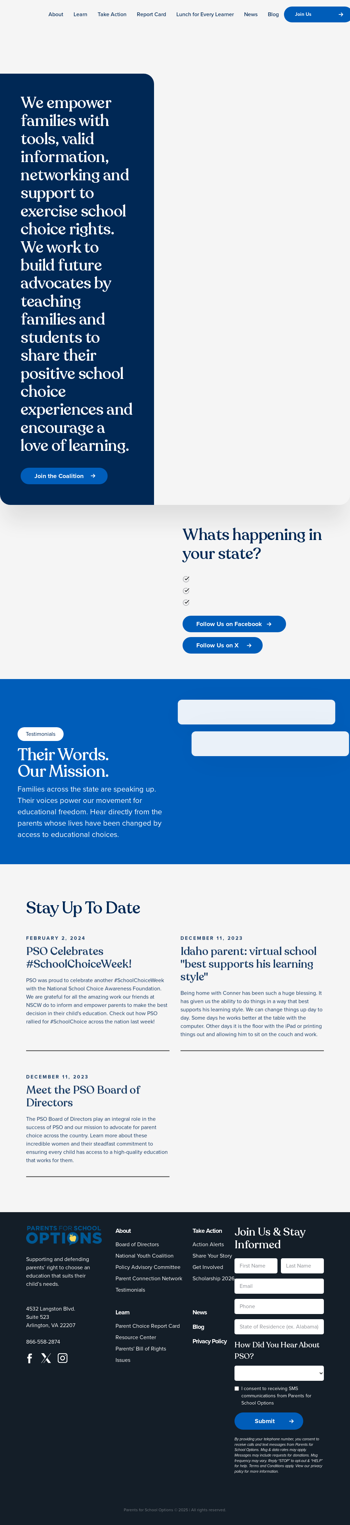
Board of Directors (137, 1244)
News (251, 14)
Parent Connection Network (149, 1278)
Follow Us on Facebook (229, 623)
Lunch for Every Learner (205, 14)
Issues (123, 1360)
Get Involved (208, 1267)
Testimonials (130, 1290)
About (55, 14)
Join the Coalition (59, 476)
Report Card (151, 14)
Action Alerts (208, 1244)
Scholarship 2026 (213, 1278)
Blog (273, 14)
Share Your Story (212, 1256)
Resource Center (136, 1337)
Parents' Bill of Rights (141, 1349)
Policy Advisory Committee (148, 1267)
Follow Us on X (217, 645)
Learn (80, 14)
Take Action (112, 14)
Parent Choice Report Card (148, 1326)
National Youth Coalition (145, 1256)
